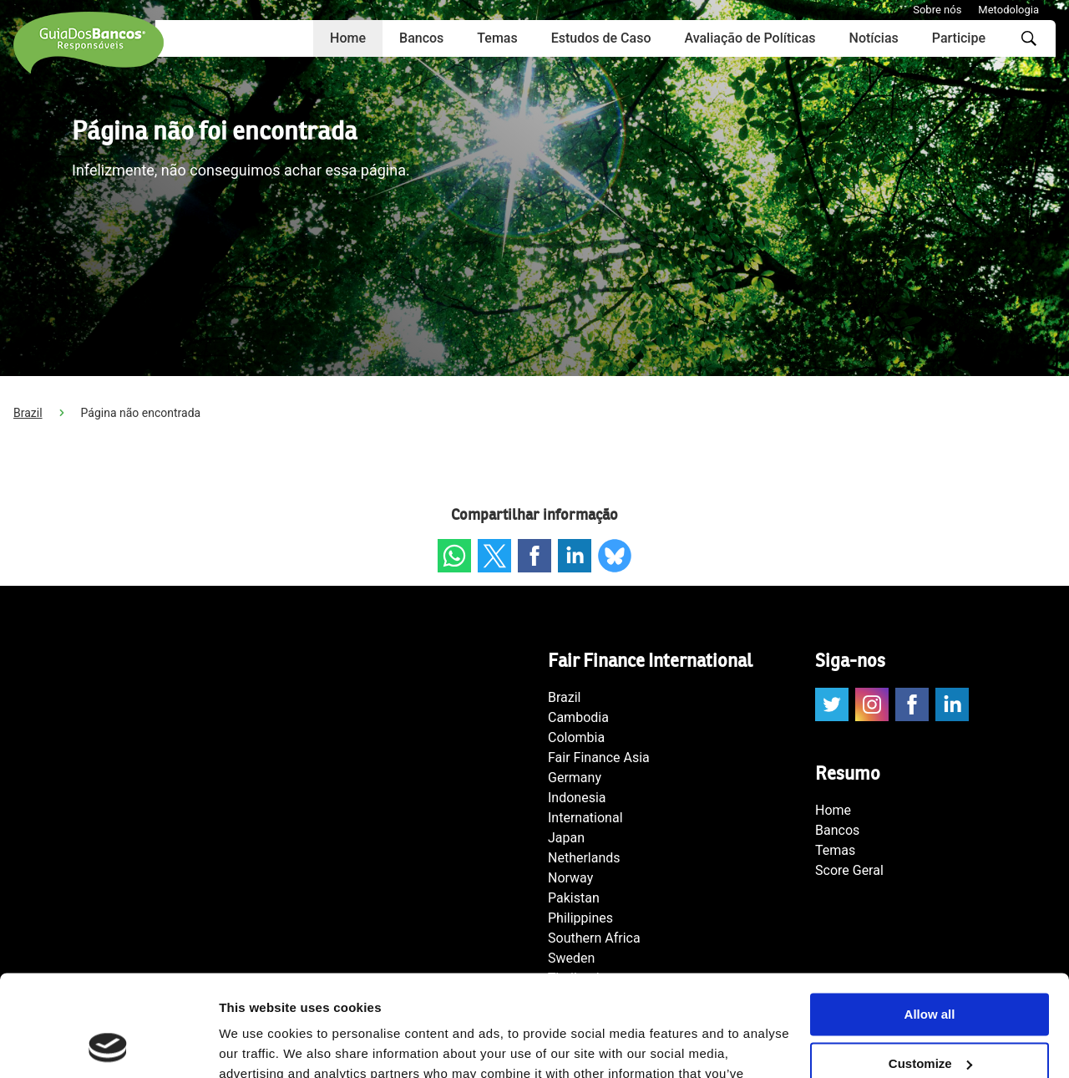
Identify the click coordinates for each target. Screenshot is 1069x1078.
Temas (497, 38)
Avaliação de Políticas (749, 38)
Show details (257, 1045)
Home (348, 38)
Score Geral (849, 870)
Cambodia (578, 717)
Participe (958, 38)
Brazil (28, 413)
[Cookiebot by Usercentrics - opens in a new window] (108, 1045)
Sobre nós (937, 9)
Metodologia (1008, 9)
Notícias (874, 38)
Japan (566, 838)
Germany (574, 778)
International (585, 818)
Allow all (929, 920)
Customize (930, 969)
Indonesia (577, 798)
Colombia (576, 737)
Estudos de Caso (601, 38)
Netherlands (584, 858)
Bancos (421, 38)
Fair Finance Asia (599, 757)
